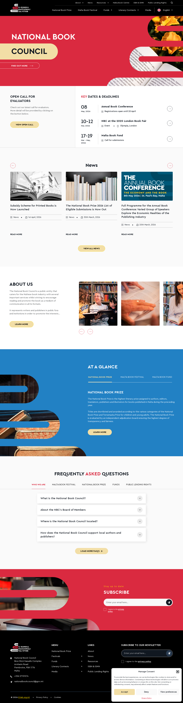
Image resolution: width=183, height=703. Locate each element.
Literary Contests (127, 10)
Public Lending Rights (157, 3)
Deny (146, 692)
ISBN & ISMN (139, 3)
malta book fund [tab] (162, 377)
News (90, 3)
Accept (124, 692)
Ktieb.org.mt (24, 697)
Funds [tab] (116, 485)
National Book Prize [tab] (100, 377)
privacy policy (144, 661)
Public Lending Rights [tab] (138, 485)
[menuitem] (165, 10)
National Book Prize (61, 10)
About (78, 3)
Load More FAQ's (92, 551)
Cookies (57, 697)
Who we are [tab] (38, 485)
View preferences (168, 692)
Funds (106, 10)
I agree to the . (116, 610)
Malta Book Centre (121, 3)
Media (148, 10)
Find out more (22, 66)
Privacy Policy (146, 698)
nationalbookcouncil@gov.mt (28, 681)
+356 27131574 (21, 676)
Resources (101, 3)
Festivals (56, 656)
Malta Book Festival (87, 10)
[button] (177, 671)
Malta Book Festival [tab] (132, 377)
